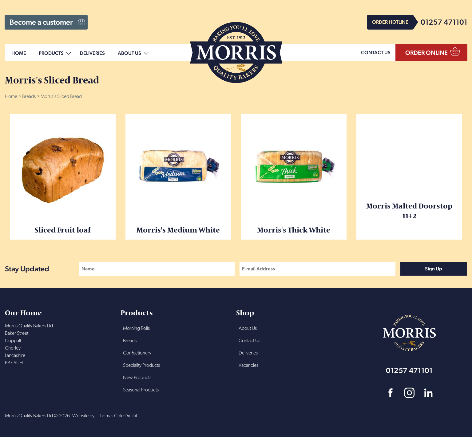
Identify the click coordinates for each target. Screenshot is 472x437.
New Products (137, 377)
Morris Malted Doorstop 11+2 (409, 170)
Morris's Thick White (294, 177)
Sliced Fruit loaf (63, 177)
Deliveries (92, 53)
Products (51, 53)
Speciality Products (141, 365)
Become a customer (41, 22)
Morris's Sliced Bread (61, 96)
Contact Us (249, 340)
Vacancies (248, 365)
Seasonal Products (141, 390)
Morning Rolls (136, 328)
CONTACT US (376, 52)
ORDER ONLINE (426, 52)
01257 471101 (444, 22)
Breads (29, 96)
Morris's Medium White (178, 177)
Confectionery (137, 353)
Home (18, 53)
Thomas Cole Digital (117, 416)
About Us (129, 53)
